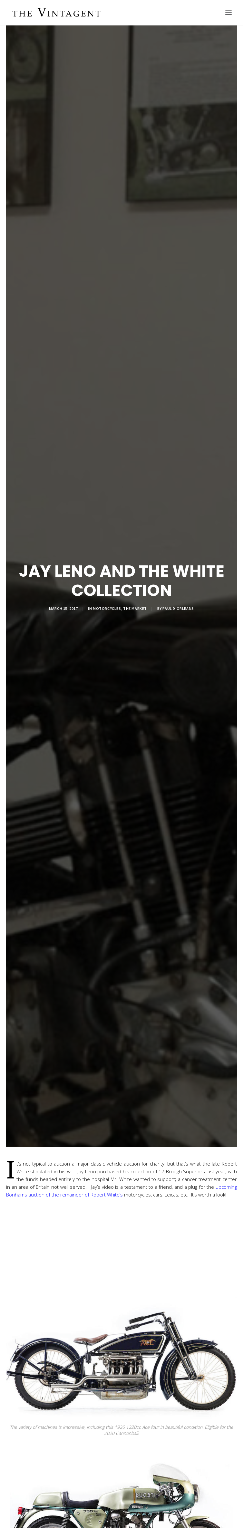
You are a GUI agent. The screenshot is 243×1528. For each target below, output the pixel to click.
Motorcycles (107, 608)
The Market (135, 608)
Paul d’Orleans (178, 608)
